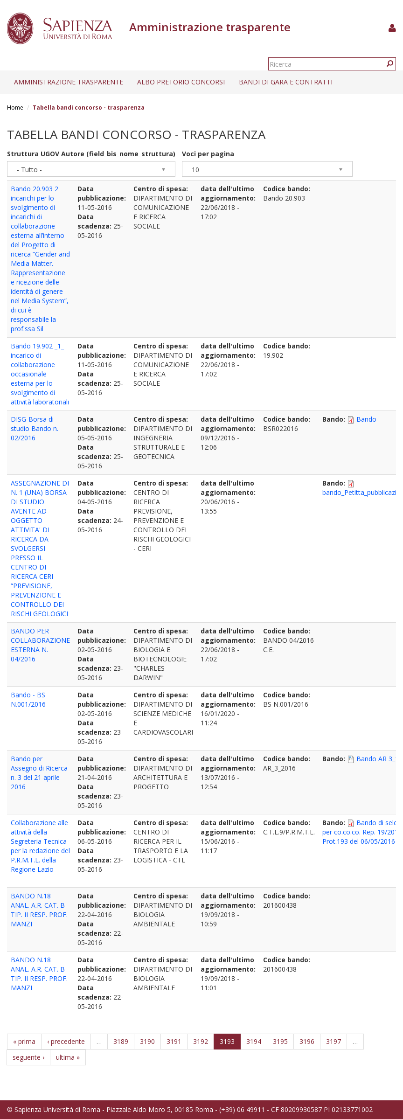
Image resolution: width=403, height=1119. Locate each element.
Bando (366, 419)
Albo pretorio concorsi (181, 81)
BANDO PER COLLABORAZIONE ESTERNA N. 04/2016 (40, 644)
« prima (24, 1041)
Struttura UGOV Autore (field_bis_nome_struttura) (91, 153)
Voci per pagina (208, 153)
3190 (147, 1041)
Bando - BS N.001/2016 (28, 699)
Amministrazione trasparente (68, 81)
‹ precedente (66, 1041)
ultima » (68, 1057)
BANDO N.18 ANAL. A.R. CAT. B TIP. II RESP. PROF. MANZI (39, 909)
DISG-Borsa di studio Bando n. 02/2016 (34, 428)
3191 (174, 1041)
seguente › (28, 1057)
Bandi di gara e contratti (286, 81)
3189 (120, 1041)
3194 (253, 1041)
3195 (280, 1041)
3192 (200, 1041)
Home (15, 107)
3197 (333, 1041)
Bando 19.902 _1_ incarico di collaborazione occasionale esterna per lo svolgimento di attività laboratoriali (40, 373)
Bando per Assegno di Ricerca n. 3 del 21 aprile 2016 (39, 772)
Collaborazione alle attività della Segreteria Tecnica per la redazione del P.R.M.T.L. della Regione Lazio (40, 846)
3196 (306, 1041)
